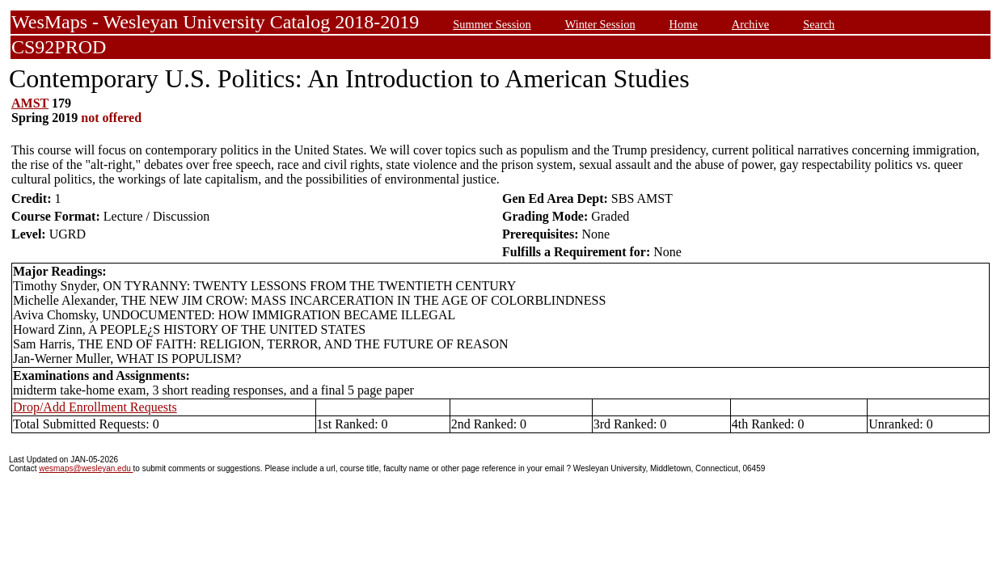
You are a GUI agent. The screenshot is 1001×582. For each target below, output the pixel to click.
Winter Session (600, 24)
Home (683, 24)
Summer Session (491, 24)
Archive (750, 24)
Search (818, 24)
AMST (30, 103)
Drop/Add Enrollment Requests (95, 407)
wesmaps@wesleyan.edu (86, 468)
